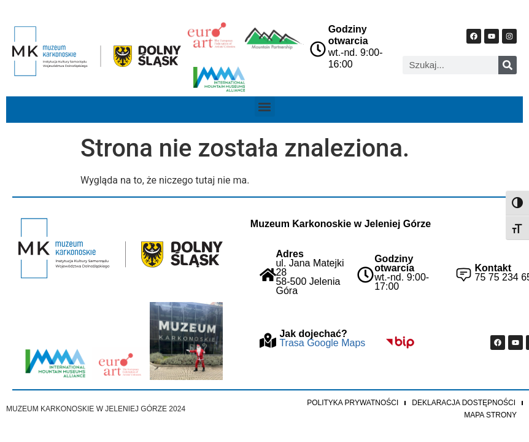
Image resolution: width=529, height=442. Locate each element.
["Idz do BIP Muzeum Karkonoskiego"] (400, 342)
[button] (265, 106)
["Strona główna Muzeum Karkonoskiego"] (120, 248)
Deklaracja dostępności (463, 402)
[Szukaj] (507, 65)
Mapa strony (490, 415)
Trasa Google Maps (322, 343)
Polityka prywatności (352, 402)
